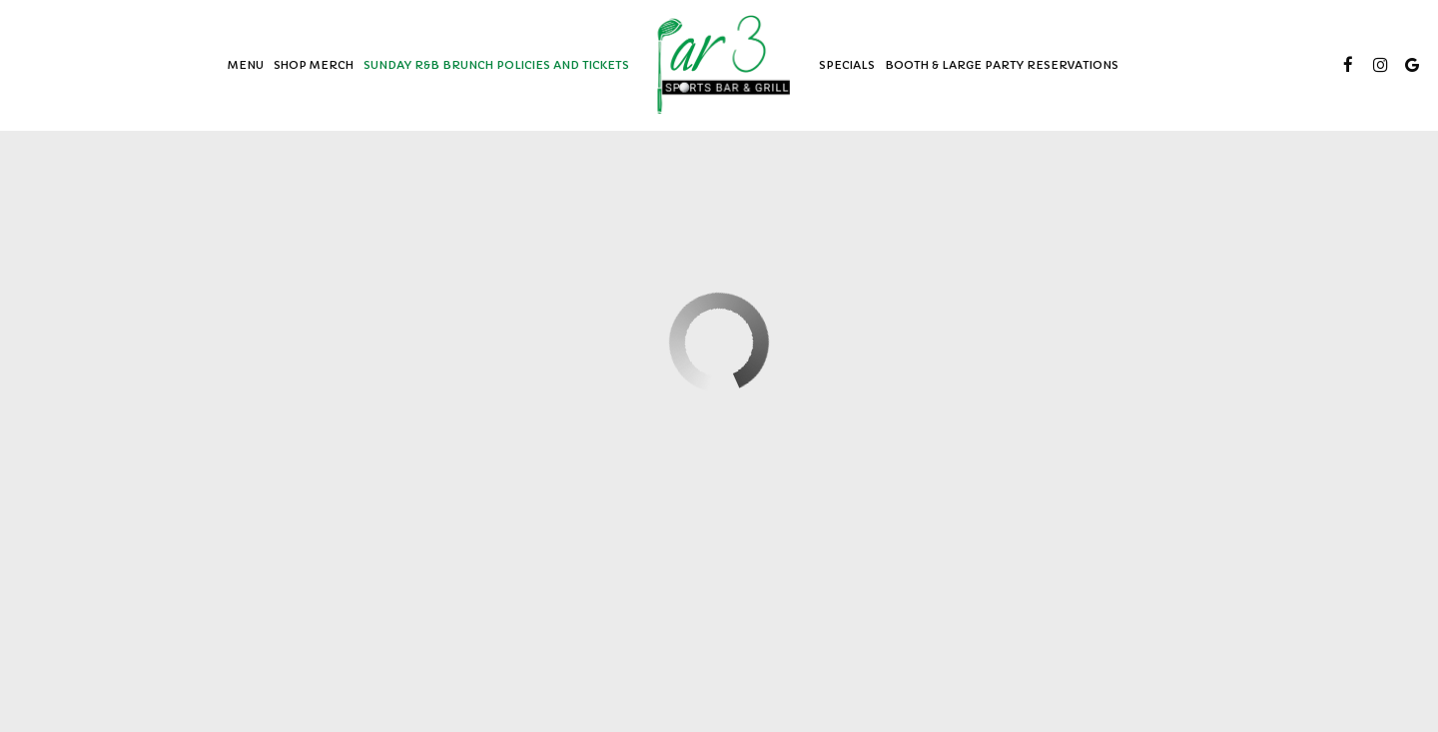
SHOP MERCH (314, 65)
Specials (847, 65)
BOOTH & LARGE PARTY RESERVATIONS (1001, 65)
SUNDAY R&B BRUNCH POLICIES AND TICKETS (496, 65)
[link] (724, 65)
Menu (246, 65)
